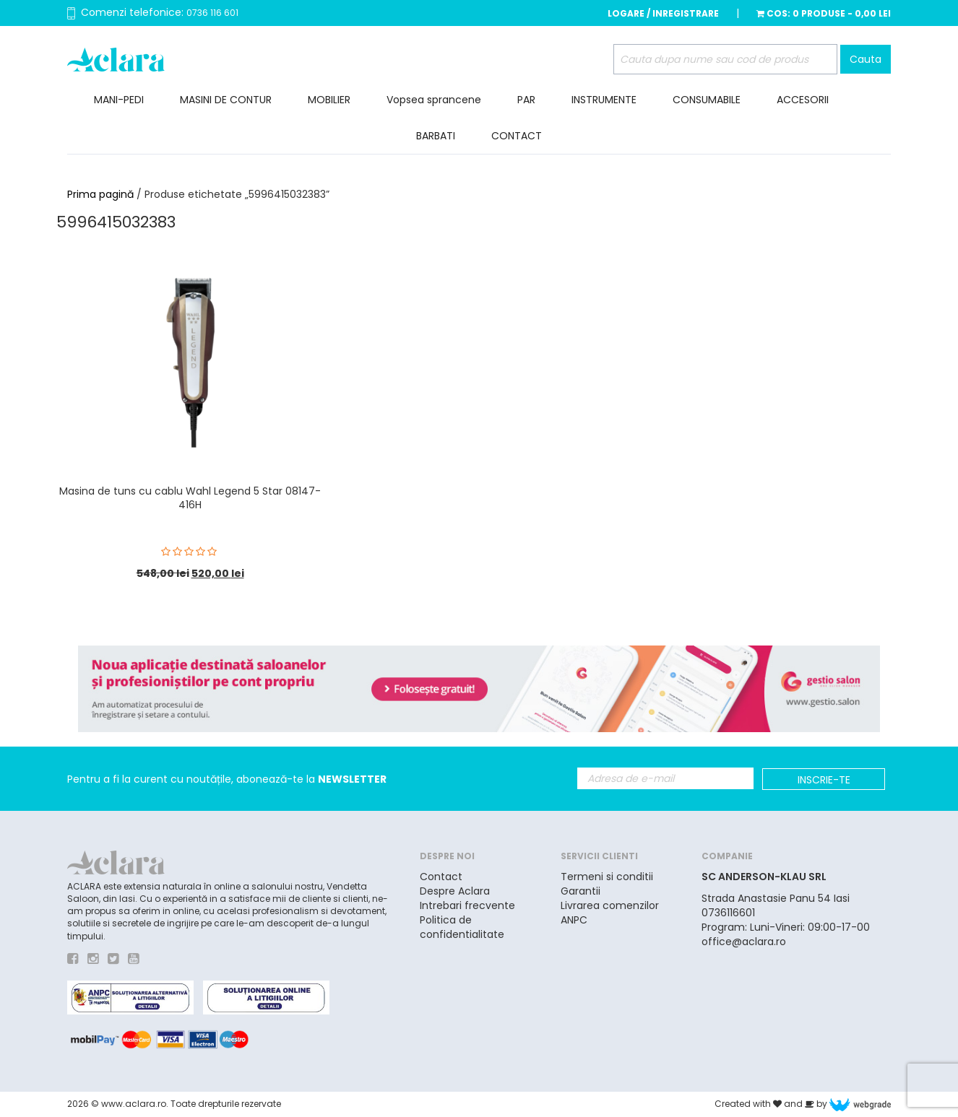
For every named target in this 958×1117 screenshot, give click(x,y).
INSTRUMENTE (603, 99)
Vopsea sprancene (434, 99)
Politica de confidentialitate (462, 927)
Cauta (865, 59)
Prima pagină (100, 194)
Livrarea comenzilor (610, 905)
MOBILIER (329, 99)
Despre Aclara (455, 891)
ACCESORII (803, 99)
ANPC (574, 920)
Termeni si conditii (607, 876)
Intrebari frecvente (467, 905)
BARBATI (435, 136)
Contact (441, 876)
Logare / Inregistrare (663, 13)
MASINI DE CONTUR (226, 99)
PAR (526, 99)
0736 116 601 (212, 12)
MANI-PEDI (119, 99)
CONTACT (516, 136)
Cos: (823, 13)
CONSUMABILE (707, 99)
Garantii (580, 891)
